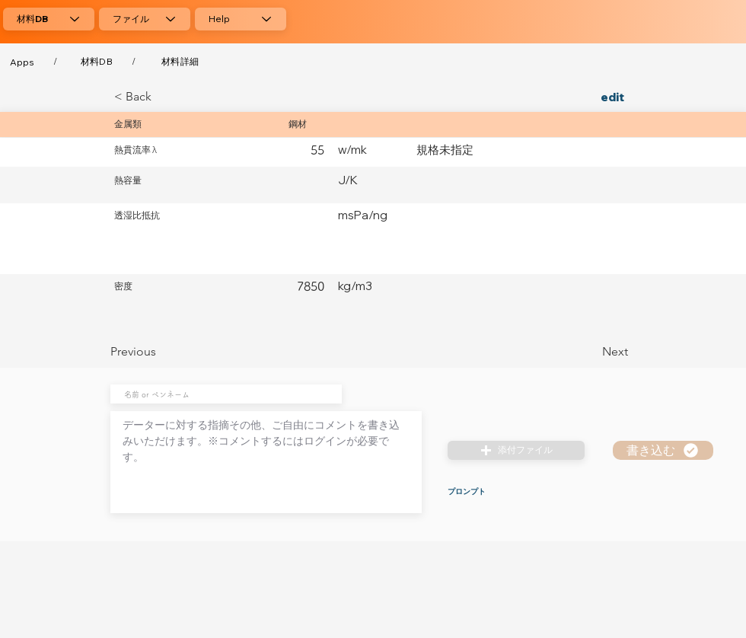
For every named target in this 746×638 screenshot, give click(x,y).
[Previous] (160, 352)
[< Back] (164, 96)
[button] (516, 450)
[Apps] (22, 61)
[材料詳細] (180, 61)
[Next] (590, 352)
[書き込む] (663, 450)
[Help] (240, 19)
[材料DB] (48, 19)
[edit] (590, 97)
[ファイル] (144, 19)
